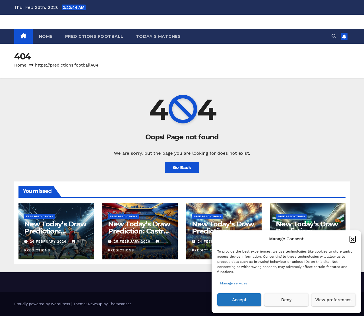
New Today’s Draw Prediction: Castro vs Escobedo (139, 231)
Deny (286, 299)
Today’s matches (158, 36)
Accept (239, 299)
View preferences (333, 299)
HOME (46, 36)
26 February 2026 (49, 241)
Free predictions (39, 216)
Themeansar (120, 304)
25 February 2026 (133, 241)
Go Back (182, 167)
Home (20, 65)
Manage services (233, 283)
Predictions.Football (94, 36)
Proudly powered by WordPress (42, 304)
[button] (352, 239)
